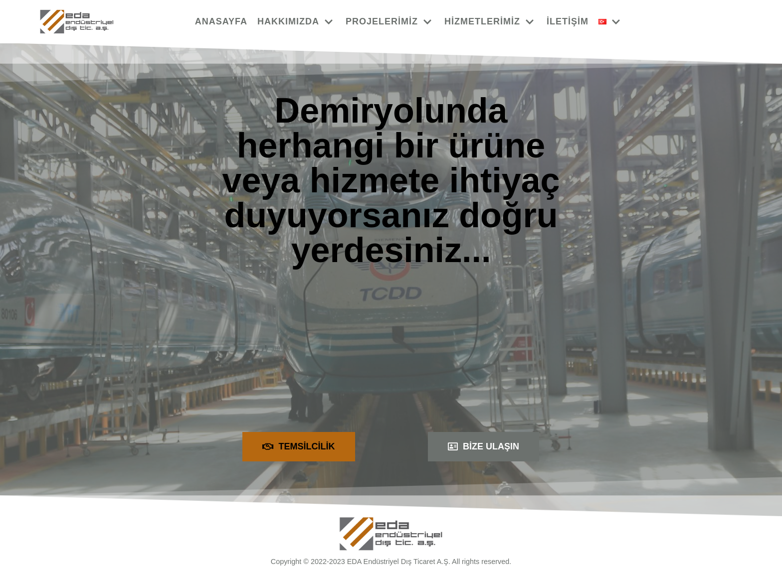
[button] (298, 446)
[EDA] (76, 21)
